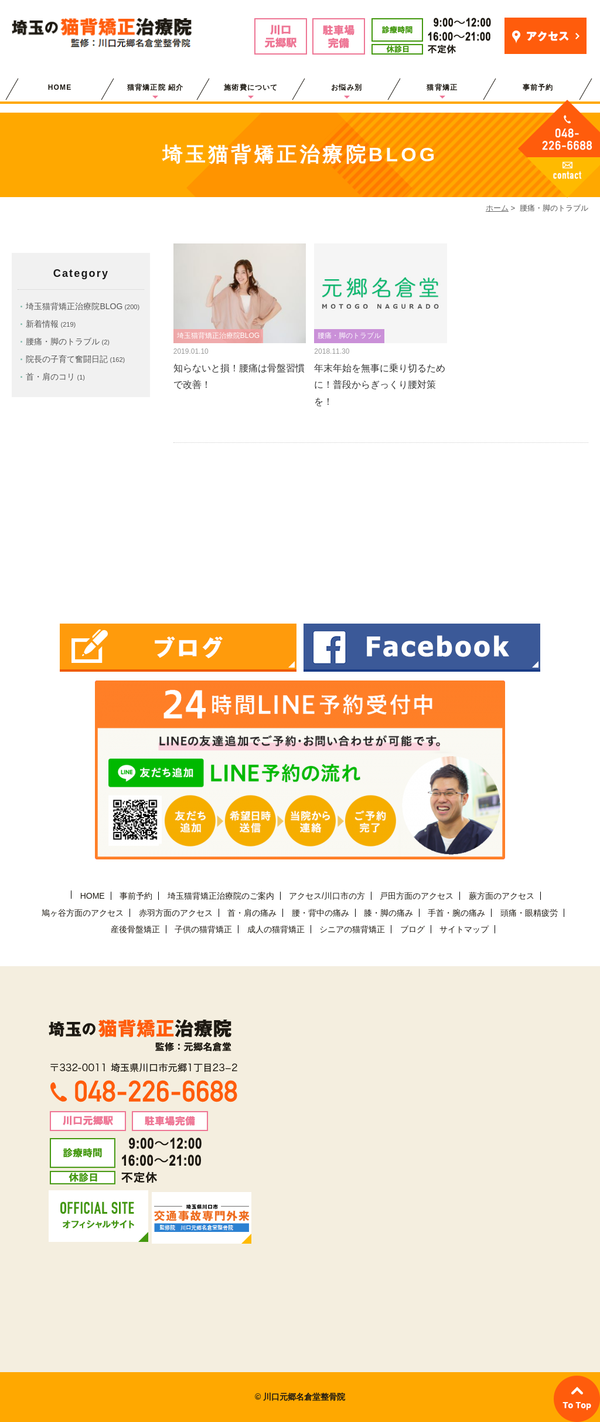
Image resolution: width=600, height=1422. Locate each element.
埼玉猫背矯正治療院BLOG (74, 306)
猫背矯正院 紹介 (155, 87)
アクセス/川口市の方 (327, 895)
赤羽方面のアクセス (176, 912)
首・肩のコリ (50, 376)
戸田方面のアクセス (417, 895)
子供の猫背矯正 (203, 929)
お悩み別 (346, 87)
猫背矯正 (442, 87)
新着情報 (42, 324)
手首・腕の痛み (456, 912)
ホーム (497, 208)
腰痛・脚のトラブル (63, 341)
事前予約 (538, 87)
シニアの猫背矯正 (352, 929)
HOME (60, 87)
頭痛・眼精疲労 (529, 912)
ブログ (412, 929)
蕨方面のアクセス (501, 895)
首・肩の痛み (252, 912)
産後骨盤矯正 (135, 929)
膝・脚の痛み (388, 912)
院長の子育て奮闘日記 (67, 359)
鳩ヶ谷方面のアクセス (83, 912)
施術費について (251, 87)
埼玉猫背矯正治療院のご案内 (221, 895)
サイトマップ (464, 929)
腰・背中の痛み (320, 912)
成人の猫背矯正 (276, 929)
